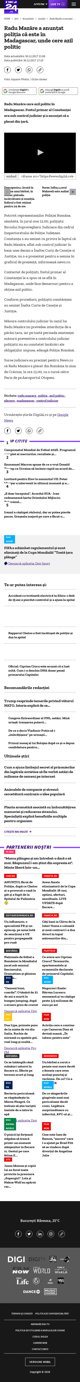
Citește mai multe (16, 832)
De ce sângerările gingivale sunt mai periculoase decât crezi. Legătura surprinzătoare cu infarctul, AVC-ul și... (57, 1103)
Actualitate (28, 18)
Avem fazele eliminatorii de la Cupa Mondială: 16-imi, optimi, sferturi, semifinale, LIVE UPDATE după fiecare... (58, 894)
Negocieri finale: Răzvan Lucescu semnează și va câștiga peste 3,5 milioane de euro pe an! (58, 996)
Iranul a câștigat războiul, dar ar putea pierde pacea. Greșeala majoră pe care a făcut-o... (37, 514)
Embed (11, 176)
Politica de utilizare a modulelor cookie (40, 1330)
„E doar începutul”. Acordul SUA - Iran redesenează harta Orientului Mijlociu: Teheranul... (32, 498)
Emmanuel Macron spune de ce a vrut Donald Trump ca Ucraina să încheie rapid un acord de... (39, 466)
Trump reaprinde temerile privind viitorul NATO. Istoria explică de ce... (39, 703)
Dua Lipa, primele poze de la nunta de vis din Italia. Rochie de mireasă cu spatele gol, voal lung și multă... (21, 1033)
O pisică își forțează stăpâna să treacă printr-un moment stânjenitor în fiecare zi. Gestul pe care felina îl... (19, 1145)
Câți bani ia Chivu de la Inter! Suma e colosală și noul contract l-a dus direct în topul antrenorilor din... (58, 930)
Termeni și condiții (21, 1313)
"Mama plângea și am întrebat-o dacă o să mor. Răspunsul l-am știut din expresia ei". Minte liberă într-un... (38, 863)
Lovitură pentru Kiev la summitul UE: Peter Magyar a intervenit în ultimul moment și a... (36, 481)
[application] (40, 153)
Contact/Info (40, 1349)
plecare (9, 401)
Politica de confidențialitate (52, 1313)
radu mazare (27, 396)
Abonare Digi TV (40, 1324)
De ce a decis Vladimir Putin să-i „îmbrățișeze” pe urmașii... (31, 733)
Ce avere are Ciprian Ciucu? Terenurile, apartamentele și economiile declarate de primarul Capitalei (58, 965)
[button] (40, 152)
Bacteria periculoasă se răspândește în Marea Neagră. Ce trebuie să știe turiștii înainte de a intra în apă (20, 1103)
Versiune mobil (40, 1362)
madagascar (26, 401)
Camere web (40, 1342)
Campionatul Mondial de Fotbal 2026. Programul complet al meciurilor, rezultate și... (40, 452)
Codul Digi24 (40, 1336)
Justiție (42, 18)
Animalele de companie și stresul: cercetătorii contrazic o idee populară (34, 791)
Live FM (39, 4)
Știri (16, 18)
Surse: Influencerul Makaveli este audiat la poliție (57, 191)
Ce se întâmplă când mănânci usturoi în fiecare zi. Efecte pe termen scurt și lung (19, 1068)
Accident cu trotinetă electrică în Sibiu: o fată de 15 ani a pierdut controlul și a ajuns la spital (41, 598)
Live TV (55, 4)
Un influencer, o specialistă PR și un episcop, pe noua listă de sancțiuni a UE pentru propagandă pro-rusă (19, 932)
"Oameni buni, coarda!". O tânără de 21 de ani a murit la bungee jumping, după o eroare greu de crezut (21, 996)
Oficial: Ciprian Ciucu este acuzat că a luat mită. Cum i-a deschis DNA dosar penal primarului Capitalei (39, 670)
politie (43, 396)
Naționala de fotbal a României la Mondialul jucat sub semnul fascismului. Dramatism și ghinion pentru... (20, 967)
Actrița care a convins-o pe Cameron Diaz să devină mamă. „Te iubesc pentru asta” (58, 1031)
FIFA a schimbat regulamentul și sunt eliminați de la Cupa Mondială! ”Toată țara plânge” (38, 552)
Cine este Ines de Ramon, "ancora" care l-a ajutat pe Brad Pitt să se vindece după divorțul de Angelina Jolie (57, 1145)
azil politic (57, 396)
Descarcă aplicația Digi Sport (29, 563)
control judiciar (47, 401)
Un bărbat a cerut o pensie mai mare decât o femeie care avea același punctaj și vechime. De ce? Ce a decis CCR (58, 1072)
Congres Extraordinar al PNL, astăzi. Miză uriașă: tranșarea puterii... (39, 720)
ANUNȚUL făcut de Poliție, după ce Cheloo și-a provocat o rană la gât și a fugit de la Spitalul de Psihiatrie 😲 (20, 892)
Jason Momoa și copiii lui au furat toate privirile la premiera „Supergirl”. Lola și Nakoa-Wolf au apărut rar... (20, 1176)
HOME (7, 18)
